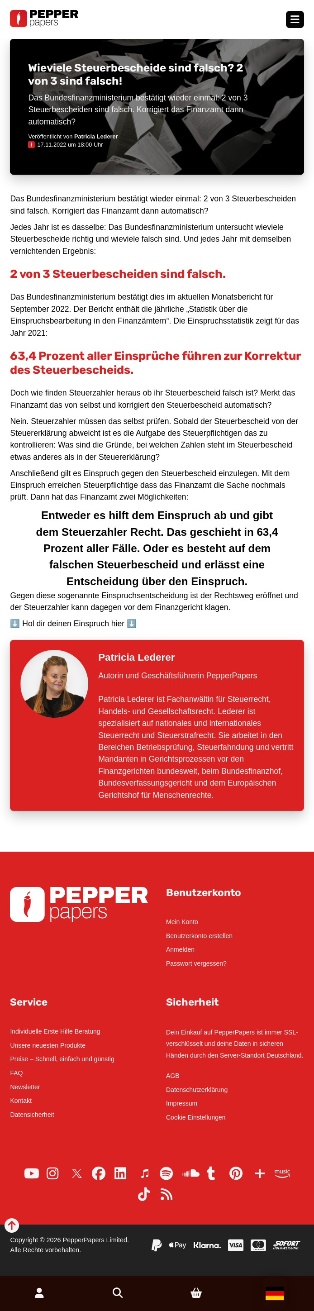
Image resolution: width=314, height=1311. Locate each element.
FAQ (16, 1073)
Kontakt (20, 1100)
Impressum (181, 1103)
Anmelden (180, 949)
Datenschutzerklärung (197, 1089)
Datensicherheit (32, 1114)
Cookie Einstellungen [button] (196, 1117)
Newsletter (25, 1087)
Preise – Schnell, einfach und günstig (62, 1059)
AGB (173, 1075)
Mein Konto (182, 921)
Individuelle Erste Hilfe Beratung (55, 1031)
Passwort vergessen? (196, 963)
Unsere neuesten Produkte (48, 1045)
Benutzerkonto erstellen (199, 935)
